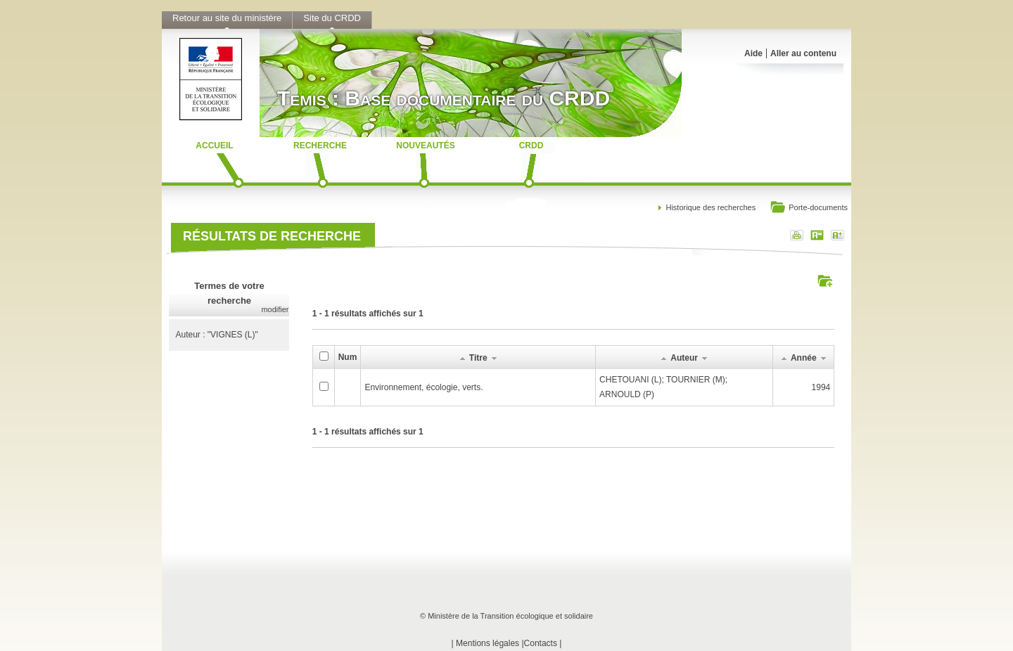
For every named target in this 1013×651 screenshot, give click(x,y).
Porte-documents (809, 208)
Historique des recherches (710, 207)
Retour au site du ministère (226, 18)
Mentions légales (487, 643)
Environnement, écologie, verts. (423, 387)
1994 (821, 387)
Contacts (540, 643)
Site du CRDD (332, 18)
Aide (753, 53)
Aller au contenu (803, 53)
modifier (274, 309)
